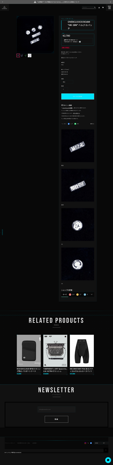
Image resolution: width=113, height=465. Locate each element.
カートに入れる (77, 96)
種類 (62, 79)
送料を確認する (76, 113)
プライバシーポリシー (10, 443)
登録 (56, 419)
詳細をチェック (65, 53)
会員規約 (35, 443)
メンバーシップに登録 (67, 107)
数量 (62, 86)
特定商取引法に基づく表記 (24, 443)
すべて (65, 294)
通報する (92, 123)
